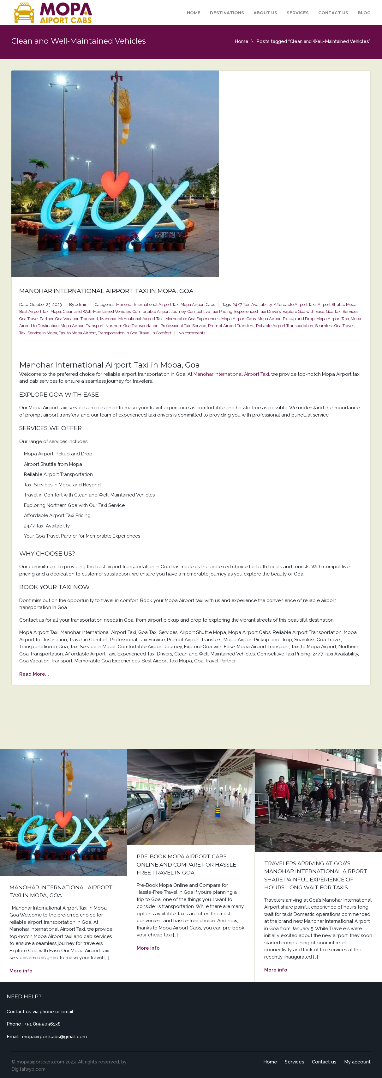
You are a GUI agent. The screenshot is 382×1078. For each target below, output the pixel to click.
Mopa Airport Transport (82, 325)
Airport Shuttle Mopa (337, 304)
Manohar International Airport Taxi (148, 304)
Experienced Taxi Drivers (257, 311)
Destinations (227, 12)
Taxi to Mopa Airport (77, 333)
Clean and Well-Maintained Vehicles (97, 311)
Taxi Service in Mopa (38, 333)
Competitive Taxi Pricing (210, 311)
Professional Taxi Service (183, 325)
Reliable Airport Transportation (284, 325)
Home (193, 12)
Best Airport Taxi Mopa (40, 311)
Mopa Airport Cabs (198, 304)
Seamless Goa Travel (334, 325)
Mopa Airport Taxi (332, 318)
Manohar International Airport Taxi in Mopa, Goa (106, 291)
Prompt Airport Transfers (231, 325)
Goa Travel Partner (36, 318)
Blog (364, 12)
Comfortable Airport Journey (159, 311)
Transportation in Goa (117, 333)
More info (21, 971)
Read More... (34, 674)
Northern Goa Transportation (131, 325)
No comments (191, 333)
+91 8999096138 (43, 1024)
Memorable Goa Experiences (192, 318)
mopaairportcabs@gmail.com (54, 1036)
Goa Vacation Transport (76, 318)
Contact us (333, 12)
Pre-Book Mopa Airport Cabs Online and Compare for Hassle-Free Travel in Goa (187, 864)
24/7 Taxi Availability (252, 304)
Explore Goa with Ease (303, 311)
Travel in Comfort (155, 333)
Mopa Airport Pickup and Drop (286, 318)
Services (298, 12)
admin (81, 304)
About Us (265, 12)
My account (357, 1062)
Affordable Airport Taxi (295, 304)
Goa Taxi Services (342, 311)
